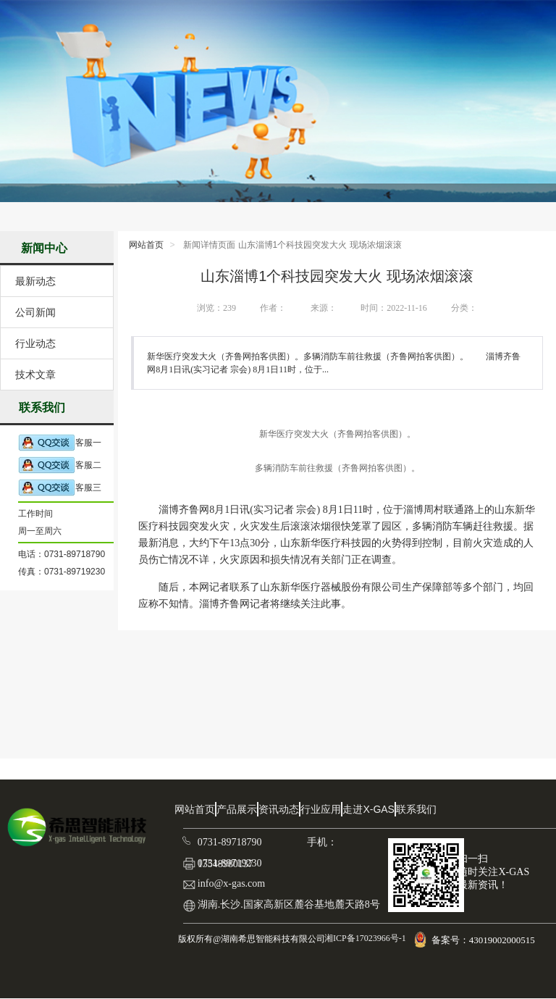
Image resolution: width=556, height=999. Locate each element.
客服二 (59, 465)
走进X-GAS (368, 809)
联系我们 (416, 809)
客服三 (59, 488)
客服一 (59, 443)
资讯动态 (278, 809)
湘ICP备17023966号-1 (364, 938)
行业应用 (320, 809)
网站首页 (146, 245)
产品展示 (236, 809)
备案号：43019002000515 (484, 940)
